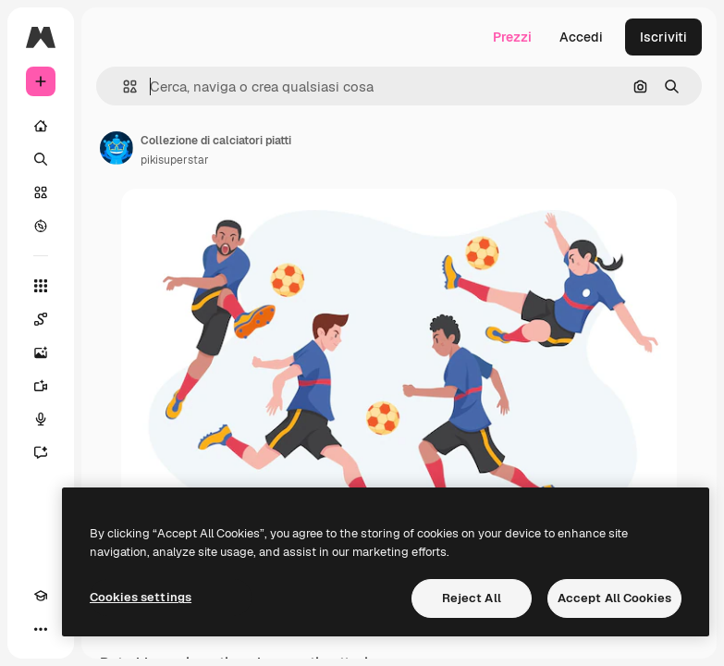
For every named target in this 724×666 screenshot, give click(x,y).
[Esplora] (40, 225)
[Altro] (40, 629)
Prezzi (512, 37)
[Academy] (40, 595)
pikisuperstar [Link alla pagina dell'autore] (175, 160)
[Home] (40, 126)
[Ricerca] (40, 159)
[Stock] (40, 192)
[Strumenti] (40, 286)
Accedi (581, 37)
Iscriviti (663, 37)
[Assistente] (40, 452)
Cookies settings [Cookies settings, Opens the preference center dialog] (140, 597)
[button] (122, 86)
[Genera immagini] (40, 352)
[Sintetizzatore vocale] (40, 419)
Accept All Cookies (614, 598)
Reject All (471, 598)
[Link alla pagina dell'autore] (116, 148)
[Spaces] (40, 319)
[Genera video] (40, 386)
